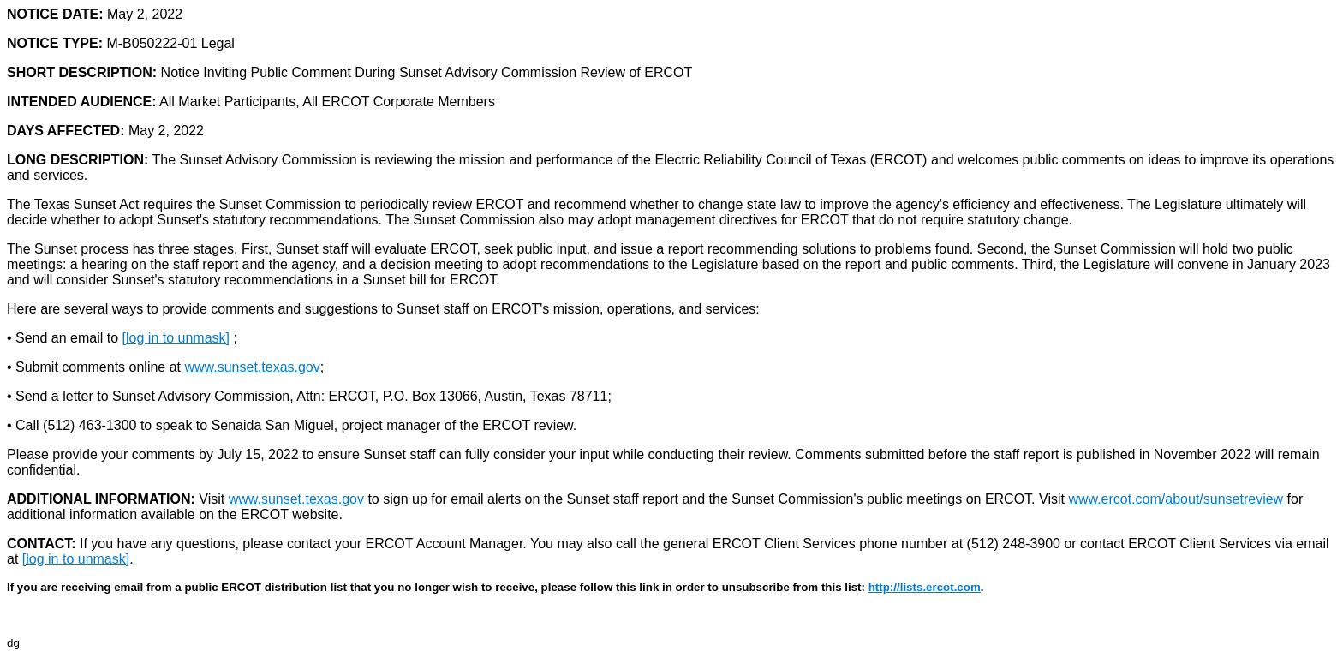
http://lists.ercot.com (924, 587)
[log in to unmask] (176, 338)
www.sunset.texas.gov (251, 367)
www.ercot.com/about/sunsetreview (1175, 499)
